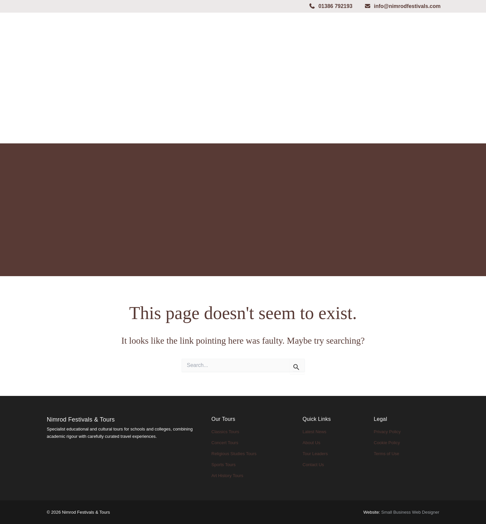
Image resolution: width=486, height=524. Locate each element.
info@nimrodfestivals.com (402, 6)
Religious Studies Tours (234, 453)
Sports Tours (224, 464)
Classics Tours (226, 431)
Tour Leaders (315, 453)
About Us (311, 442)
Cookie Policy (387, 442)
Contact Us (313, 464)
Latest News (315, 431)
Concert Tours (225, 442)
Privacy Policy (387, 431)
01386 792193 (330, 6)
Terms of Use (387, 453)
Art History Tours (227, 475)
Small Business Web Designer (410, 512)
